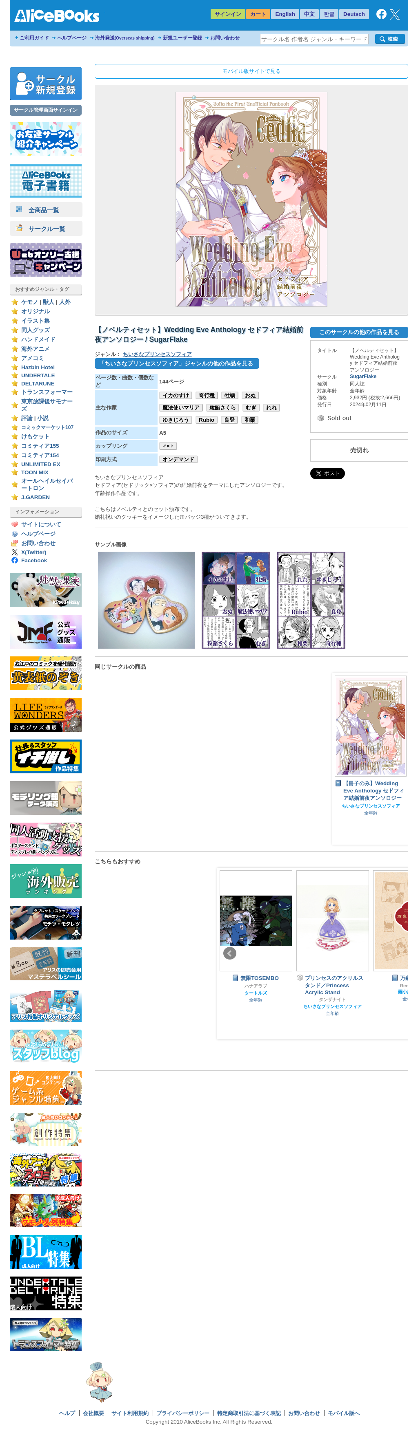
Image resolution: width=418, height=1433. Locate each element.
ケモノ (29, 302)
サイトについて (41, 525)
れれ (271, 408)
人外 (65, 302)
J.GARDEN (35, 497)
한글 (329, 14)
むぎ (251, 408)
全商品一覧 (37, 210)
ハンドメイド (38, 340)
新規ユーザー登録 (182, 38)
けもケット (35, 437)
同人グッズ (35, 330)
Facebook (34, 560)
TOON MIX (35, 472)
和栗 (250, 420)
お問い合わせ (225, 38)
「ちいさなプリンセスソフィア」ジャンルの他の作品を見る (176, 363)
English (285, 14)
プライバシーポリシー (182, 1413)
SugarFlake (363, 376)
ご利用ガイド (34, 38)
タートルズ (256, 993)
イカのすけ (175, 395)
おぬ (250, 395)
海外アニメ (35, 349)
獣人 (48, 302)
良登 (229, 420)
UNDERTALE (38, 375)
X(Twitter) (34, 552)
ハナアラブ (256, 986)
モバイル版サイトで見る (251, 71)
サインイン (228, 14)
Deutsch (354, 14)
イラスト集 (35, 321)
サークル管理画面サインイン (46, 110)
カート (258, 14)
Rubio (206, 420)
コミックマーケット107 (47, 427)
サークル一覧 (40, 228)
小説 (43, 418)
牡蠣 (230, 395)
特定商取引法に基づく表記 (249, 1413)
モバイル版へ (344, 1413)
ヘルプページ (72, 38)
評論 (27, 418)
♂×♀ (168, 446)
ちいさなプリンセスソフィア (157, 354)
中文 (309, 14)
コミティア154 (40, 455)
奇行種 (207, 395)
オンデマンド (178, 459)
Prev (229, 953)
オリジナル (35, 311)
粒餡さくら (222, 408)
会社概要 (93, 1413)
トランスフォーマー (47, 392)
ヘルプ (67, 1413)
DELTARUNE (38, 384)
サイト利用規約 (130, 1413)
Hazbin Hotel (38, 367)
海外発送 (125, 38)
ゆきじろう (175, 420)
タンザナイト (332, 999)
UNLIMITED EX (40, 464)
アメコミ (32, 358)
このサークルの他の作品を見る (359, 332)
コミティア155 (40, 446)
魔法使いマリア (181, 408)
